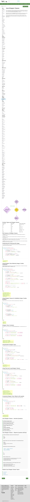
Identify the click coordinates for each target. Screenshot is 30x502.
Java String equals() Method (3, 177)
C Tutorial (12, 488)
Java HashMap (3, 114)
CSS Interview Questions (20, 487)
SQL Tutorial (12, 498)
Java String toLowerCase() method (3, 184)
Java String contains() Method (3, 188)
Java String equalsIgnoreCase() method (4, 179)
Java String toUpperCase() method (3, 182)
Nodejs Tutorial (12, 495)
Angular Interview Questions (21, 488)
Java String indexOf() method (3, 191)
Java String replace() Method (3, 198)
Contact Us (25, 487)
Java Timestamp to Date (3, 158)
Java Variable (3, 25)
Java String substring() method (3, 174)
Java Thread (3, 102)
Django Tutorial (12, 490)
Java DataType (3, 26)
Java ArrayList (3, 111)
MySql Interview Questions (20, 492)
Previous (24, 6)
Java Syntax (3, 22)
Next (27, 6)
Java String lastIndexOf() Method (3, 193)
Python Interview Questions (20, 493)
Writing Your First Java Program (3, 21)
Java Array (3, 85)
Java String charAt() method (3, 172)
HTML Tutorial (12, 491)
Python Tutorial (12, 487)
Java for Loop (3, 43)
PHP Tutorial (12, 497)
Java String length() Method (3, 170)
